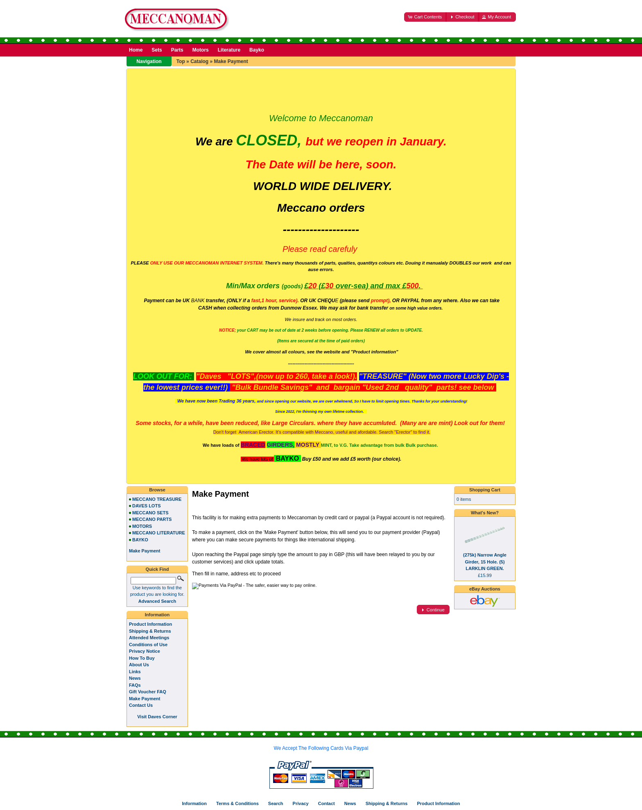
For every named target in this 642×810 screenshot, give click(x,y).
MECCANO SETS (150, 512)
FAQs (135, 685)
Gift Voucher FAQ (147, 691)
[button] (425, 17)
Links (135, 671)
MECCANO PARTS (152, 519)
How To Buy (142, 658)
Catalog (199, 61)
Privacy (301, 803)
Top (180, 61)
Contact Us (141, 705)
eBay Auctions (484, 588)
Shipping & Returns (150, 631)
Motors (200, 50)
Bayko (256, 50)
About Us (139, 664)
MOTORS (142, 526)
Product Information (150, 624)
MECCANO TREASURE (156, 499)
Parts (177, 50)
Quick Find (157, 569)
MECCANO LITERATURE (158, 532)
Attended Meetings (149, 637)
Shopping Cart (484, 489)
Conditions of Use (148, 644)
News (135, 678)
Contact (326, 803)
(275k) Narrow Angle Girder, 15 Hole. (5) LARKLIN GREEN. (484, 561)
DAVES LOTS (146, 505)
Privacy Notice (144, 651)
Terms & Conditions (237, 803)
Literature (229, 50)
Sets (156, 50)
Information (157, 614)
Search (275, 803)
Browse (157, 489)
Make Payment (231, 61)
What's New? (485, 512)
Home (135, 50)
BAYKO (140, 539)
